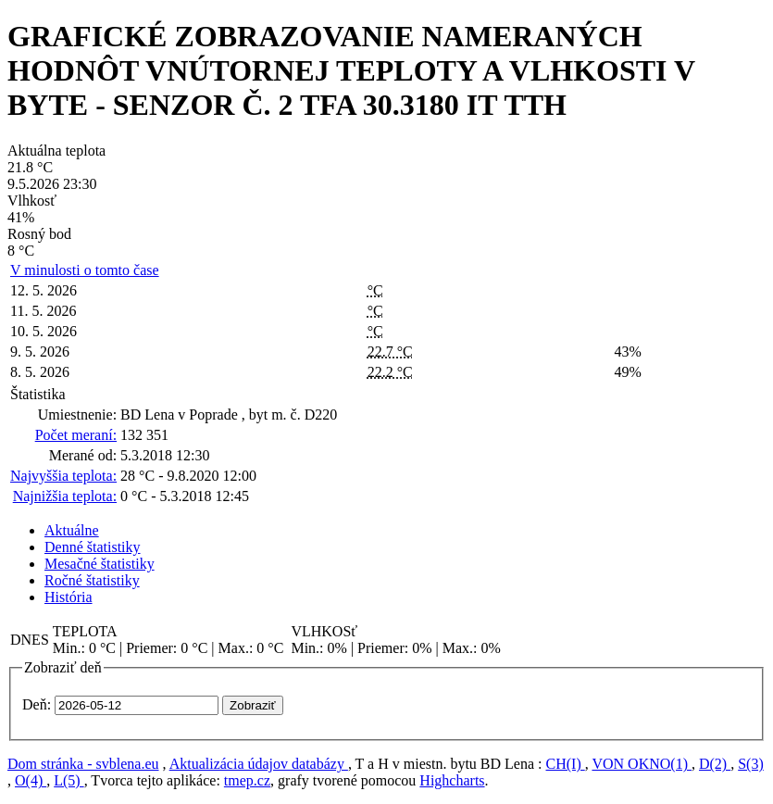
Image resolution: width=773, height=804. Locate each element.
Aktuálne (71, 530)
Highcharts (451, 780)
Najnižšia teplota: (65, 496)
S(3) (751, 764)
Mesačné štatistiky (99, 564)
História (68, 597)
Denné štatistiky (92, 547)
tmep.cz (247, 780)
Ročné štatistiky (92, 580)
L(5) (68, 780)
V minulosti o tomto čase (84, 270)
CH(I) (565, 764)
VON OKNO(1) (642, 764)
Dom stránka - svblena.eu (83, 764)
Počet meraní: (76, 435)
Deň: (36, 704)
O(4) (30, 780)
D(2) (714, 764)
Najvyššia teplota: (63, 476)
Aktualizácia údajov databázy (258, 764)
